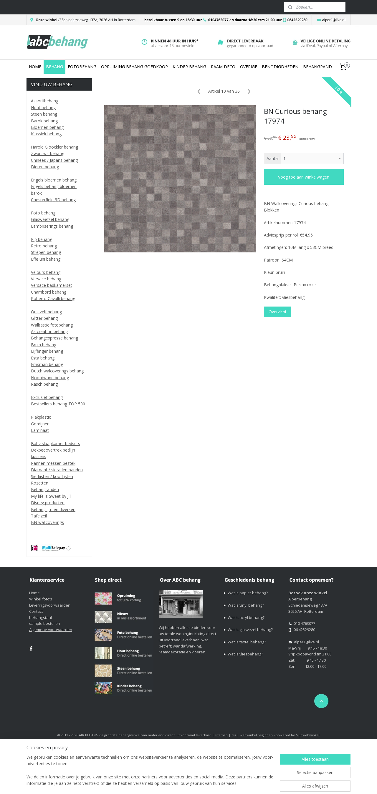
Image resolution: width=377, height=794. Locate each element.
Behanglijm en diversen (53, 509)
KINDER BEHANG (189, 66)
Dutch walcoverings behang (57, 371)
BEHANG (54, 66)
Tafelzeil (39, 516)
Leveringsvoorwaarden (49, 605)
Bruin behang (43, 344)
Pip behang (41, 239)
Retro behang (44, 246)
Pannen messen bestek (53, 463)
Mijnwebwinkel (308, 735)
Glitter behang (44, 318)
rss (234, 735)
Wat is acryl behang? (246, 617)
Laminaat (40, 430)
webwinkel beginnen (256, 735)
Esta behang (42, 358)
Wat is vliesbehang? (245, 654)
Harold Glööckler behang (54, 147)
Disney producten (48, 502)
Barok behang (44, 121)
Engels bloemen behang (54, 180)
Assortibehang (44, 101)
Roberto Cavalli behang (53, 298)
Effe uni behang (45, 259)
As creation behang (49, 331)
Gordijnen (40, 424)
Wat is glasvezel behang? (250, 629)
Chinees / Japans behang (54, 160)
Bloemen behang (47, 127)
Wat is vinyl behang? (246, 605)
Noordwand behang (50, 377)
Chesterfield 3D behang (53, 199)
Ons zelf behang (46, 311)
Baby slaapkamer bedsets (55, 443)
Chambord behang (48, 292)
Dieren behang (45, 166)
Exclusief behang (47, 397)
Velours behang (45, 272)
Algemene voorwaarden (50, 629)
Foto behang (43, 213)
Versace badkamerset (51, 285)
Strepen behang (46, 252)
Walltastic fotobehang (52, 325)
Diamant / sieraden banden (57, 469)
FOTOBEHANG (82, 66)
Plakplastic (41, 417)
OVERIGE (248, 66)
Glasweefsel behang (50, 219)
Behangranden (45, 489)
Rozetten (39, 483)
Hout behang (43, 107)
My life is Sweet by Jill (51, 496)
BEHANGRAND (317, 66)
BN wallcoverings (47, 522)
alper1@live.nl (306, 642)
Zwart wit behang (47, 153)
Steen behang (44, 114)
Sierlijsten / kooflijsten (52, 476)
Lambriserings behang (52, 226)
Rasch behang (44, 384)
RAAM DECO (223, 66)
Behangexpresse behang (54, 338)
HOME (35, 66)
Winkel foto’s (40, 599)
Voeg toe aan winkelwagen (303, 177)
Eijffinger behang (47, 351)
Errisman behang (47, 364)
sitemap (221, 735)
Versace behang (46, 279)
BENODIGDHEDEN (280, 66)
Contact (36, 611)
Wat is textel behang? (247, 642)
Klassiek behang (46, 134)
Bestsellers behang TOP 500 (58, 404)
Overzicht (278, 311)
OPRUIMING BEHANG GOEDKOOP (134, 66)
